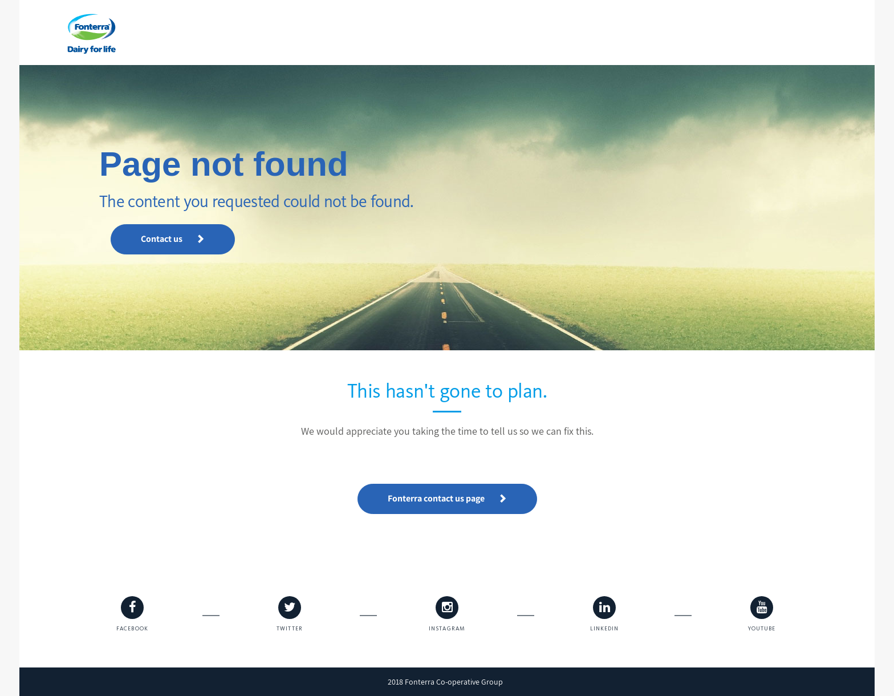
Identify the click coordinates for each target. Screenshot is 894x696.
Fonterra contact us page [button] (447, 498)
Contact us (173, 239)
